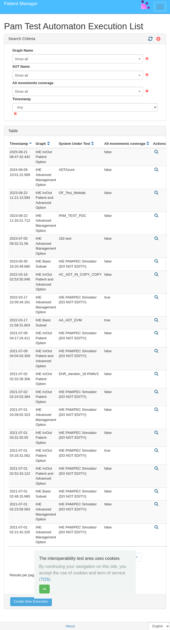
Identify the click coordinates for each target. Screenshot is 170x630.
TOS (45, 579)
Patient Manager (21, 3)
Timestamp (21, 99)
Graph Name (22, 50)
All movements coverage (32, 83)
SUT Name (21, 66)
